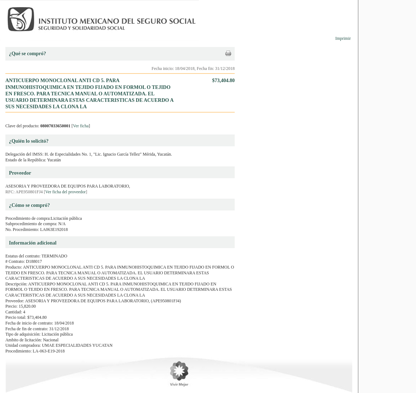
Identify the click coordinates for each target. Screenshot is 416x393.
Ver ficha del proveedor (65, 191)
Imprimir (343, 38)
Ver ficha (81, 125)
